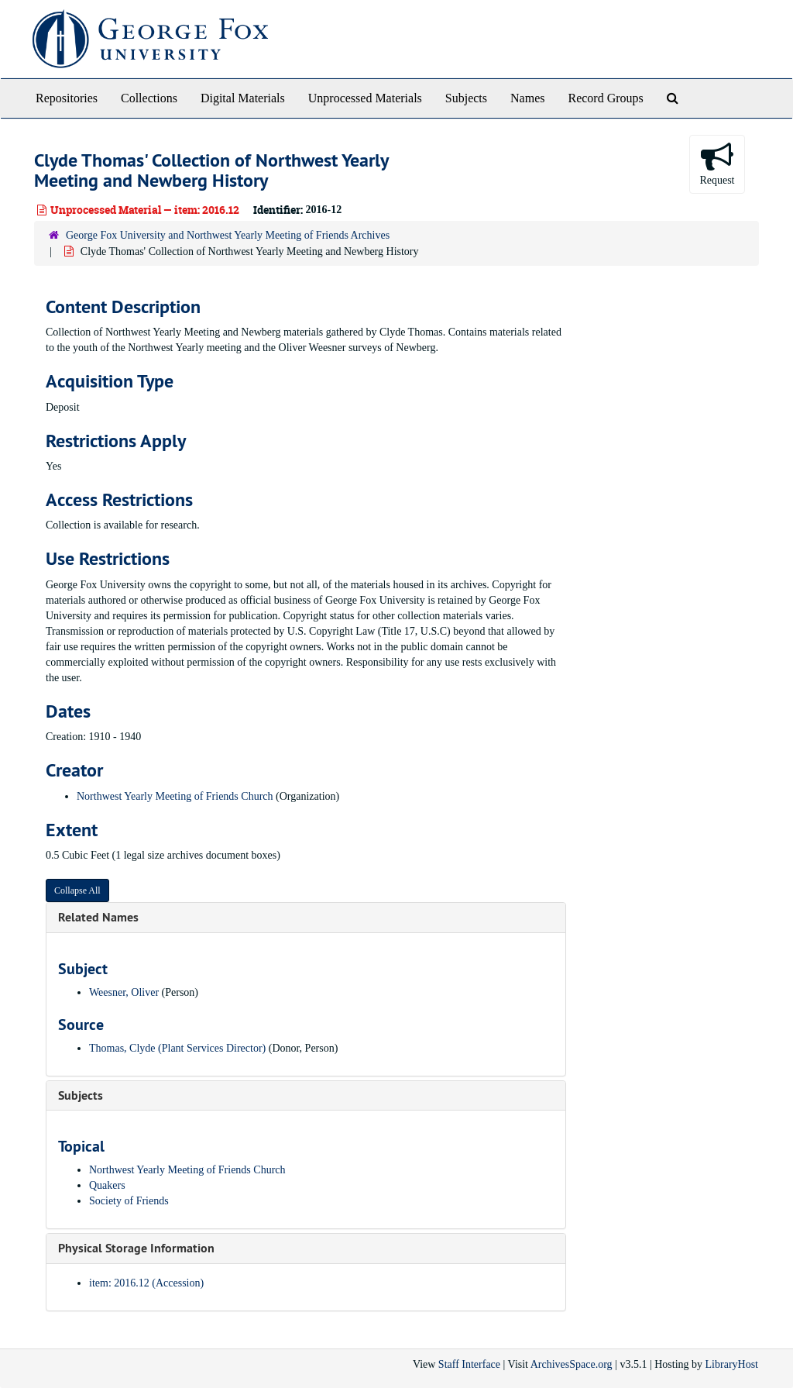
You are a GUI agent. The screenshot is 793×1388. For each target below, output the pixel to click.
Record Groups (605, 98)
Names (527, 98)
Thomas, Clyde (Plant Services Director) (177, 1048)
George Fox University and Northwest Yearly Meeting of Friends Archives (228, 235)
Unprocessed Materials (365, 98)
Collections (149, 98)
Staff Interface (469, 1364)
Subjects (466, 98)
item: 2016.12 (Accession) (146, 1283)
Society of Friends (129, 1201)
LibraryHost (731, 1364)
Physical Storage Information (136, 1248)
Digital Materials (243, 98)
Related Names (98, 917)
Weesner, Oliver (124, 992)
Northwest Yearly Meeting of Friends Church (175, 796)
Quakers (107, 1185)
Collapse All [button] (77, 890)
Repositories (67, 98)
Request (716, 163)
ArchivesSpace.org (571, 1364)
